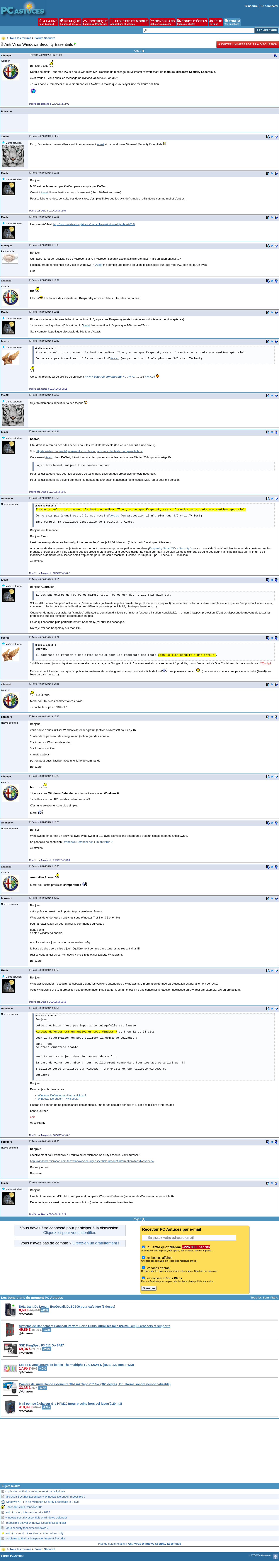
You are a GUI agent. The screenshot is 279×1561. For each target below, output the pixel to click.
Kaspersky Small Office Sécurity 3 (170, 548)
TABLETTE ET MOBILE (129, 22)
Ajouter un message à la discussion (247, 44)
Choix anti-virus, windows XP (23, 1507)
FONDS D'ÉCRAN (192, 22)
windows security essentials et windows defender (36, 1517)
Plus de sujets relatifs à (139, 1543)
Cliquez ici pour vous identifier (69, 1232)
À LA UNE (48, 22)
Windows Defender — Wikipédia (58, 1098)
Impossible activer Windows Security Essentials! (35, 1522)
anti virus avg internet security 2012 (27, 1512)
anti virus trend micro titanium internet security (34, 1533)
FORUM (232, 22)
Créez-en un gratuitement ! (96, 1243)
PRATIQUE (70, 22)
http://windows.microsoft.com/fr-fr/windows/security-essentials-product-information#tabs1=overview (92, 1161)
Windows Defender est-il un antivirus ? (88, 842)
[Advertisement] (139, 1452)
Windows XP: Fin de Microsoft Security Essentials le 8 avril (42, 1501)
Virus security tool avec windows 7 (27, 1528)
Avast (100, 144)
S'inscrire (251, 6)
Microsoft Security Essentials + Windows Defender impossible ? (45, 1496)
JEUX (215, 22)
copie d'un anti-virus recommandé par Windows (35, 1491)
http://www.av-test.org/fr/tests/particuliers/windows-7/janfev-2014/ (94, 224)
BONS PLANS (162, 22)
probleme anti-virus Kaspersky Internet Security (35, 1538)
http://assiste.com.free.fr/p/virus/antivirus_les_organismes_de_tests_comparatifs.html (89, 451)
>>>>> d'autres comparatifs (103, 376)
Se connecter (269, 6)
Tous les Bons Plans (264, 1297)
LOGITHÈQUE (95, 22)
